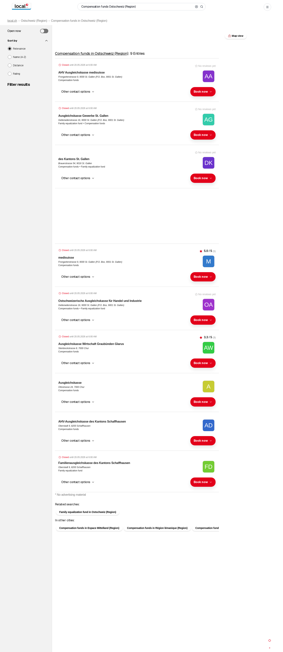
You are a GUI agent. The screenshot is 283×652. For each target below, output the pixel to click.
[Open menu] (267, 7)
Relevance (19, 48)
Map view (136, 500)
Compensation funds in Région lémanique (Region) (157, 533)
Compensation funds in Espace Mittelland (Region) (89, 533)
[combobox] (203, 91)
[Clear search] (196, 6)
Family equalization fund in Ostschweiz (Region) (87, 517)
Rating (16, 73)
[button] (203, 91)
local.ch (12, 20)
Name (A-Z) (19, 57)
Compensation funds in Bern (212, 533)
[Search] (201, 6)
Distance (18, 65)
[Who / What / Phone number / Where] (137, 7)
